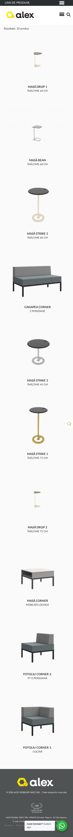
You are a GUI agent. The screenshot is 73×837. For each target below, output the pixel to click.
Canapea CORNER (37, 307)
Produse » (9, 825)
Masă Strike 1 (37, 454)
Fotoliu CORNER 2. (37, 674)
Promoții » (21, 825)
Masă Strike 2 (37, 233)
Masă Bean (37, 160)
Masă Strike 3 (37, 380)
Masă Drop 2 (37, 527)
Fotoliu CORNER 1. (37, 747)
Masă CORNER (37, 600)
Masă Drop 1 (37, 86)
